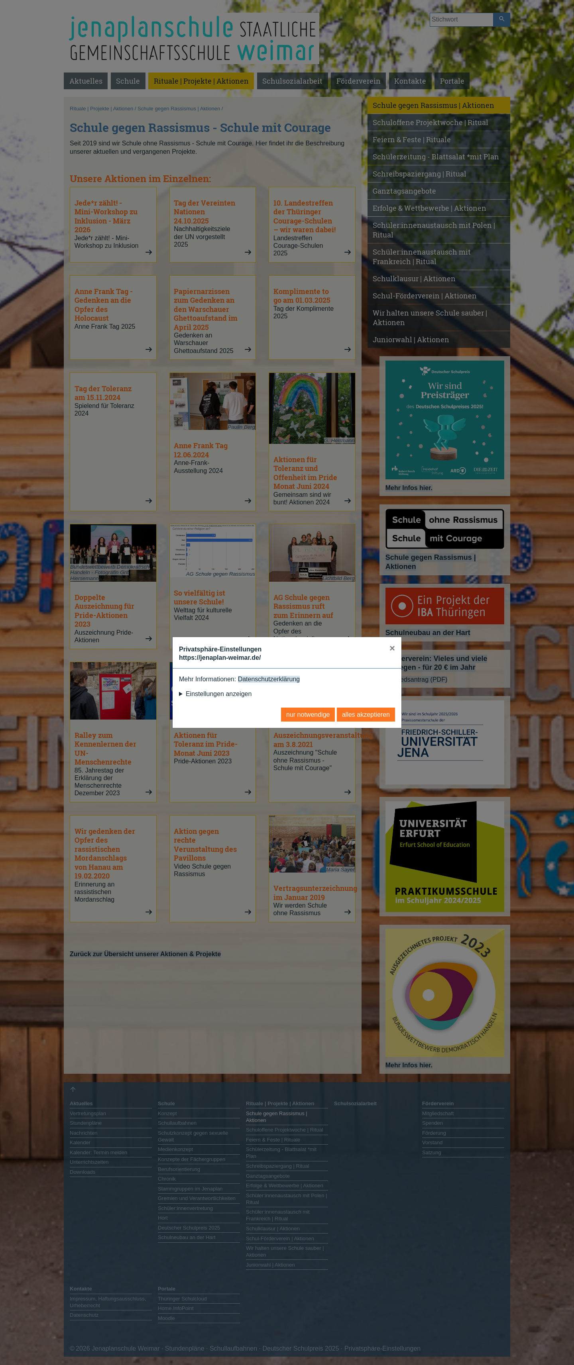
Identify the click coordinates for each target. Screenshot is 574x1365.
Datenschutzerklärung (269, 679)
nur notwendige (308, 714)
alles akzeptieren (366, 714)
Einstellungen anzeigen (219, 693)
